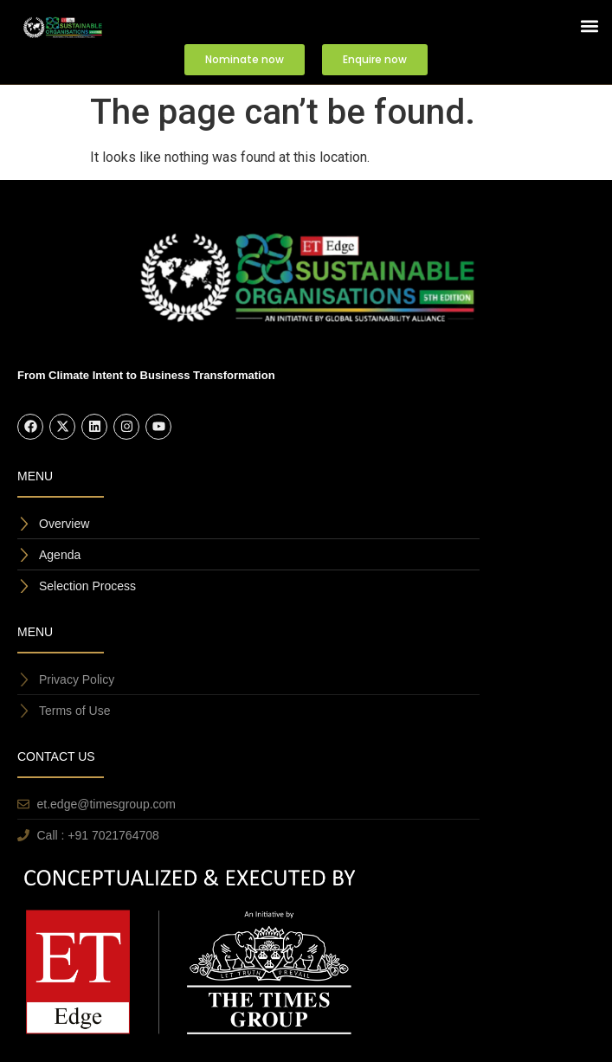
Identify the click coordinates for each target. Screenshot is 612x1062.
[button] (589, 26)
